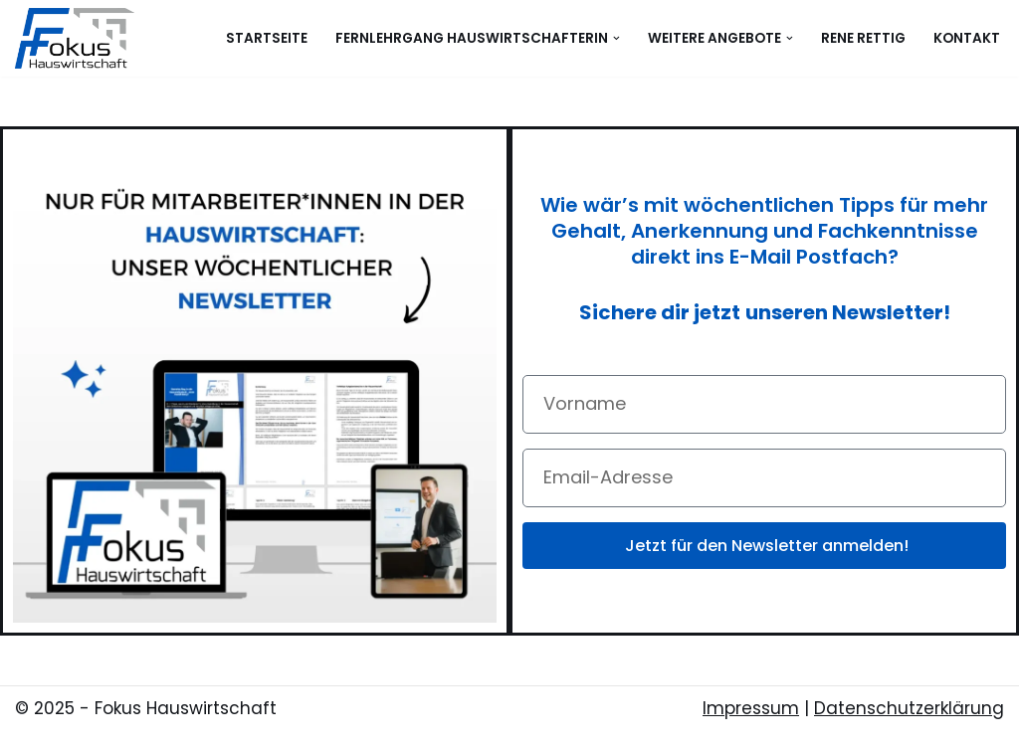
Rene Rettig (863, 38)
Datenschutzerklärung (909, 708)
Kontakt (966, 38)
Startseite (266, 38)
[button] (616, 38)
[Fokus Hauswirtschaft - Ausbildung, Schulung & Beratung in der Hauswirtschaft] (79, 38)
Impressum (751, 708)
